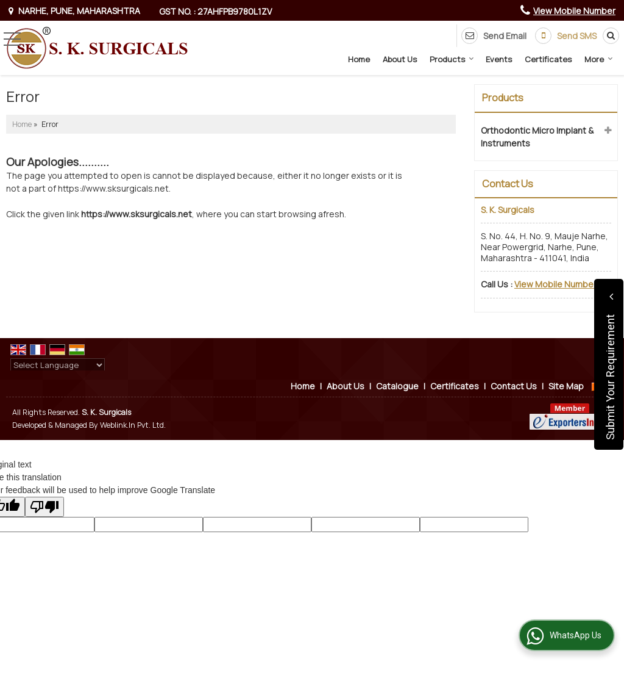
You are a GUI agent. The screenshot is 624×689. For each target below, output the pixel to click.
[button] (574, 10)
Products (452, 59)
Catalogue (397, 386)
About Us (400, 59)
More (598, 59)
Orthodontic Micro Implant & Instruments (537, 136)
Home (359, 59)
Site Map (566, 386)
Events (499, 59)
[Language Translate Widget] (57, 365)
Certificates (548, 59)
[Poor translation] (44, 507)
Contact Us (514, 386)
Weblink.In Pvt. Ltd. (133, 425)
